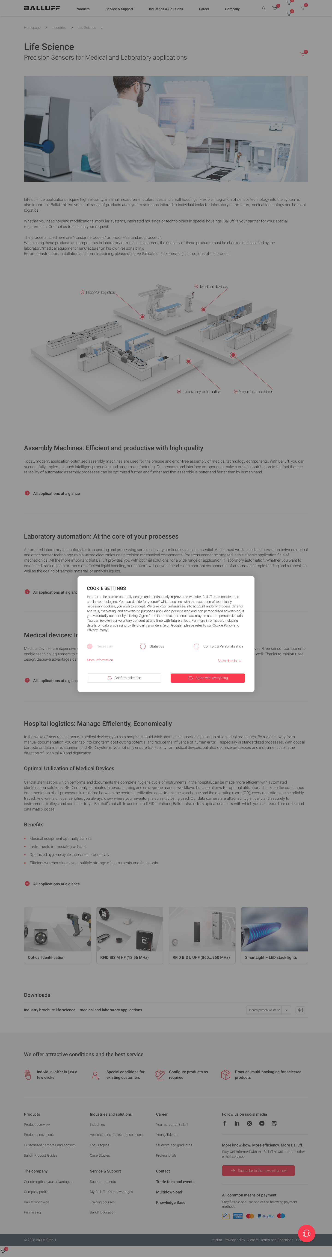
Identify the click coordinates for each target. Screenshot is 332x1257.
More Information (100, 660)
